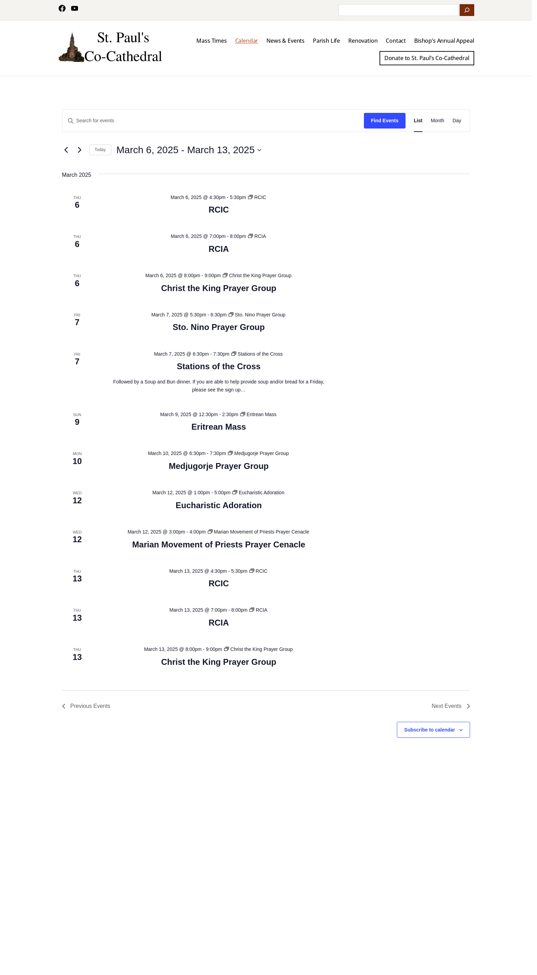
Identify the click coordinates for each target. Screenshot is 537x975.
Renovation (362, 40)
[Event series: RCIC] (257, 197)
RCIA (218, 249)
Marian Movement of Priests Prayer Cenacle (218, 544)
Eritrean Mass (218, 426)
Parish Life (326, 40)
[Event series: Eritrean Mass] (258, 414)
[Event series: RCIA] (257, 236)
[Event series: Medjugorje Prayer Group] (258, 453)
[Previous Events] (66, 150)
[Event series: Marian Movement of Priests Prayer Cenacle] (258, 532)
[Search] (467, 10)
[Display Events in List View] (418, 121)
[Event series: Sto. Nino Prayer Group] (257, 314)
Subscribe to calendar (429, 730)
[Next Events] (80, 150)
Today (100, 149)
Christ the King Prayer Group (218, 288)
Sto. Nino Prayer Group (219, 327)
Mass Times (211, 40)
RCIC (218, 209)
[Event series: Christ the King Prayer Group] (257, 275)
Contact (396, 40)
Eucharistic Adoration (219, 505)
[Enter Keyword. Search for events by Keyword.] (213, 121)
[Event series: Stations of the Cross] (257, 354)
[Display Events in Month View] (437, 121)
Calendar (246, 40)
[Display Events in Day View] (457, 121)
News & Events (285, 40)
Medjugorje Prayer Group (218, 466)
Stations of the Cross (219, 366)
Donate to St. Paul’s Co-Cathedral (426, 58)
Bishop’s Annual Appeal (444, 40)
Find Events (384, 120)
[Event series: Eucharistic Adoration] (258, 492)
